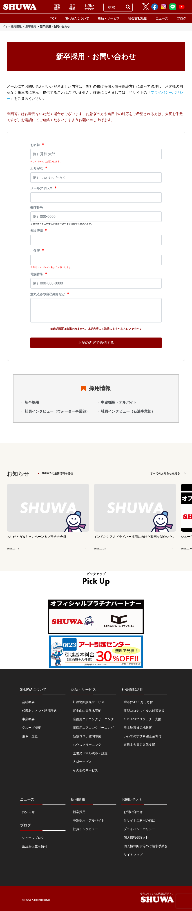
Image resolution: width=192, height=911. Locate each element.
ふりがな (39, 168)
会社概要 (28, 702)
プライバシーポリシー (139, 829)
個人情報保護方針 (136, 837)
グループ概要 (31, 727)
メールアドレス (44, 188)
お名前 (37, 144)
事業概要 (28, 719)
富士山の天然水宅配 (87, 710)
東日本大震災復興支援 (139, 745)
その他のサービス (85, 770)
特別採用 (57, 7)
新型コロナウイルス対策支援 (144, 710)
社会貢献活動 (137, 18)
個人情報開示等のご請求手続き (146, 846)
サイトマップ (133, 854)
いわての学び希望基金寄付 (142, 736)
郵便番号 (36, 207)
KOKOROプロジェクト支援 (142, 719)
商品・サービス (109, 18)
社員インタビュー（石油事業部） (128, 411)
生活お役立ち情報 (34, 846)
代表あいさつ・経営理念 (39, 710)
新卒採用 (30, 26)
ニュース (162, 18)
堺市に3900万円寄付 (138, 702)
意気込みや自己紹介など (50, 293)
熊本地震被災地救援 (138, 727)
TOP (53, 18)
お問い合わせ (89, 7)
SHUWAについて (77, 18)
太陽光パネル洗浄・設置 (90, 753)
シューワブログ (33, 838)
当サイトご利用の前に (139, 820)
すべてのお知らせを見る (165, 473)
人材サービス (82, 762)
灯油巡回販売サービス (88, 702)
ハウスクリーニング (87, 745)
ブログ (181, 18)
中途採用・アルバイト (119, 402)
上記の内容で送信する (96, 342)
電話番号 (39, 273)
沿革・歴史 (30, 736)
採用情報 (72, 7)
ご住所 (37, 250)
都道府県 (39, 230)
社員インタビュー (85, 829)
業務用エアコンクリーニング (93, 719)
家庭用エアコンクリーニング (93, 727)
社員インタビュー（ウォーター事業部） (57, 411)
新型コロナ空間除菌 (87, 736)
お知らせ (28, 812)
